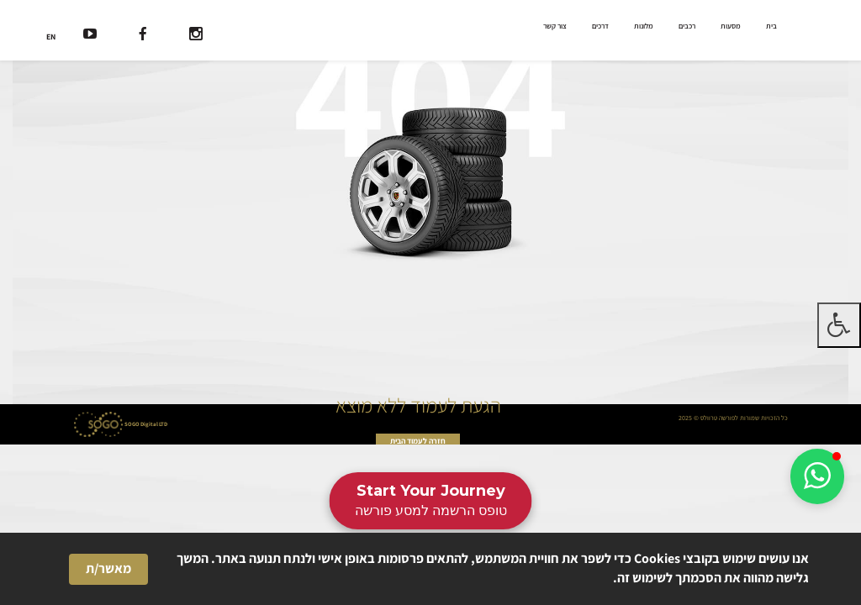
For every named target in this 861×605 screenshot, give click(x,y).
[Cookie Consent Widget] (430, 569)
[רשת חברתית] (196, 36)
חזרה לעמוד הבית (418, 440)
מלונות (643, 26)
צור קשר (555, 26)
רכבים (687, 26)
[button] (817, 476)
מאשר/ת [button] (108, 568)
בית (771, 26)
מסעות (731, 26)
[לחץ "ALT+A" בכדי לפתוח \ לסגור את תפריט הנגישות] (839, 325)
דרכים (600, 26)
